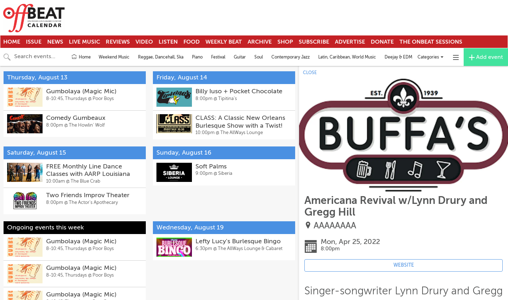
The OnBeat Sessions (430, 42)
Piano (197, 57)
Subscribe (314, 42)
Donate (382, 42)
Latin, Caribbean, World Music (347, 57)
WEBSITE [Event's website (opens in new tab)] (403, 265)
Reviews (118, 42)
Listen (168, 42)
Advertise (350, 42)
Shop (285, 42)
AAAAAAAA (335, 225)
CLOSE (310, 72)
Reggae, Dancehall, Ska (160, 57)
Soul (258, 57)
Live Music (84, 42)
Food (191, 42)
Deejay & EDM (398, 57)
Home (11, 42)
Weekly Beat (223, 42)
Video (144, 42)
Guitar (240, 57)
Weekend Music (114, 57)
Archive (260, 42)
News (55, 42)
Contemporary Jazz (290, 57)
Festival (218, 57)
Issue (34, 42)
